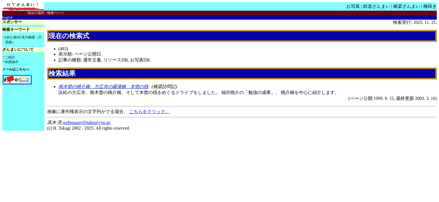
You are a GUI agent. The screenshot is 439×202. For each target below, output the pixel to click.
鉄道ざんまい (376, 6)
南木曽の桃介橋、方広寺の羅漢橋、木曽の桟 (103, 86)
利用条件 (12, 62)
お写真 (353, 6)
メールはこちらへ (15, 69)
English (7, 17)
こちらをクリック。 (149, 111)
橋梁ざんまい (406, 6)
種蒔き (430, 6)
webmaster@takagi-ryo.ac (86, 122)
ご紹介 (10, 57)
